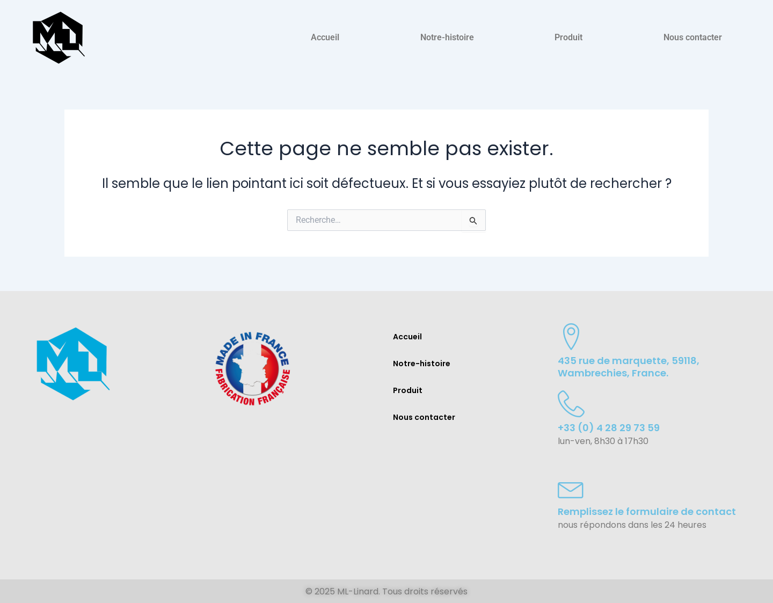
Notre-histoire (447, 37)
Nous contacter (692, 37)
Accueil (325, 37)
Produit (568, 37)
